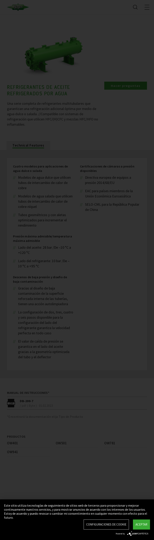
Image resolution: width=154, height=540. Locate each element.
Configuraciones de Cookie (106, 524)
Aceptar (141, 524)
